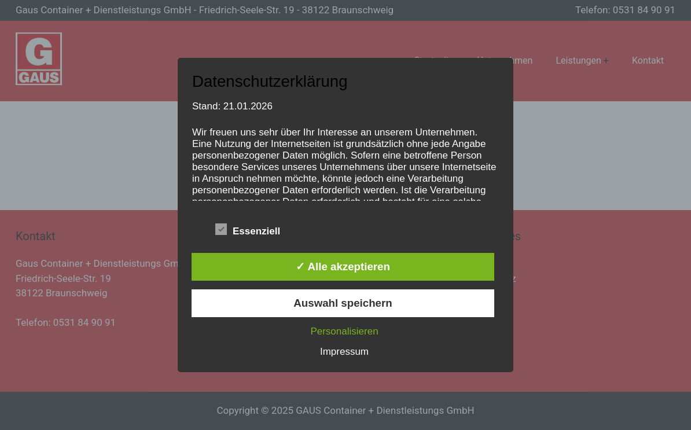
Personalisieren (344, 331)
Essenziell (247, 229)
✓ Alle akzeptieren (343, 266)
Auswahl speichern (342, 303)
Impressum (344, 351)
